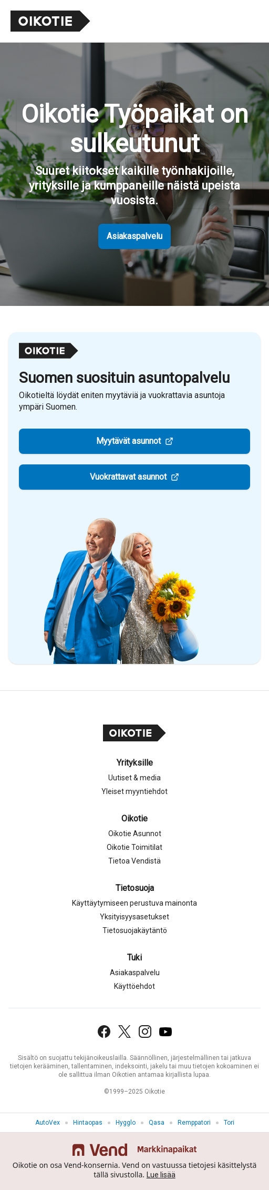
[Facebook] (104, 1031)
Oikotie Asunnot (134, 833)
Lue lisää (161, 1175)
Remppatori (194, 1122)
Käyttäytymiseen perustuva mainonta (134, 903)
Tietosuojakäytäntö (134, 930)
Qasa (156, 1122)
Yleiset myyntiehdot (134, 791)
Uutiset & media (134, 778)
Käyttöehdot (134, 986)
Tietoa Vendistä (134, 861)
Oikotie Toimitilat (134, 847)
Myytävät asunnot (128, 441)
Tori (229, 1122)
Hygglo (126, 1122)
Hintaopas (87, 1122)
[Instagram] (145, 1031)
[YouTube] (165, 1031)
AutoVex (47, 1122)
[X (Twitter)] (124, 1031)
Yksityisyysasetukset (134, 917)
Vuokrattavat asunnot (128, 477)
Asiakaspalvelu (134, 236)
